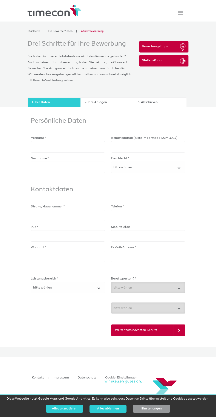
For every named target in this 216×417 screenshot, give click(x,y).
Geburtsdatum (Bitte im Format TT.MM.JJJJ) (144, 138)
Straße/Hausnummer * (48, 206)
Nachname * (40, 158)
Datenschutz (87, 378)
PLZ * (34, 227)
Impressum (61, 378)
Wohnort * (38, 247)
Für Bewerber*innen (60, 31)
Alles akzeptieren (64, 408)
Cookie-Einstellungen (121, 378)
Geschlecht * (120, 158)
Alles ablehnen (108, 408)
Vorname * (38, 138)
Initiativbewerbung (91, 31)
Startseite (34, 31)
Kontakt (38, 378)
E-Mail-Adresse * (123, 247)
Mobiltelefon (120, 227)
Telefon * (117, 206)
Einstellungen (151, 408)
